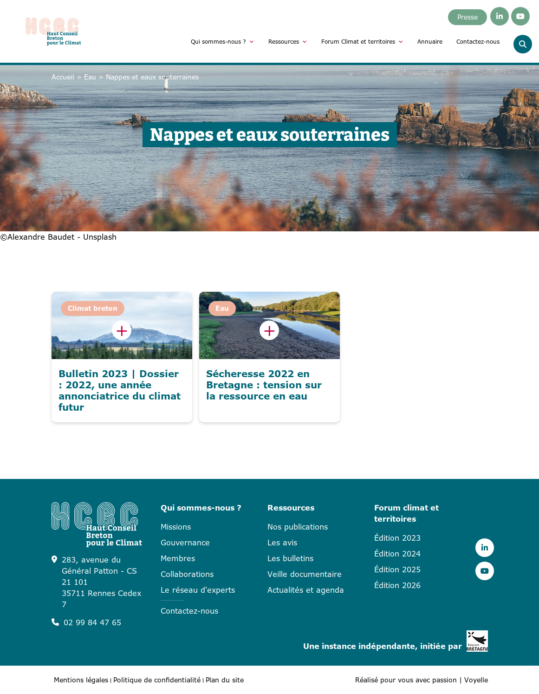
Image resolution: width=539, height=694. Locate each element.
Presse (467, 17)
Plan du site (225, 679)
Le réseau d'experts (198, 590)
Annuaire (429, 42)
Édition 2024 (397, 554)
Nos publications (297, 527)
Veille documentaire (304, 574)
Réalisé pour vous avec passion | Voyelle (421, 679)
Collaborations (187, 574)
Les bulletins (290, 558)
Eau (90, 76)
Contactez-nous (478, 42)
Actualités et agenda (305, 590)
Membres (178, 558)
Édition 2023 (397, 538)
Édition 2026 (397, 585)
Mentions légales (81, 679)
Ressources (287, 42)
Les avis (282, 542)
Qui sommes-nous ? (222, 42)
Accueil (63, 76)
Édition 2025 (397, 569)
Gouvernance (185, 542)
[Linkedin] (499, 16)
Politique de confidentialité (157, 679)
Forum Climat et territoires (362, 42)
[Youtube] (520, 16)
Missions (176, 527)
